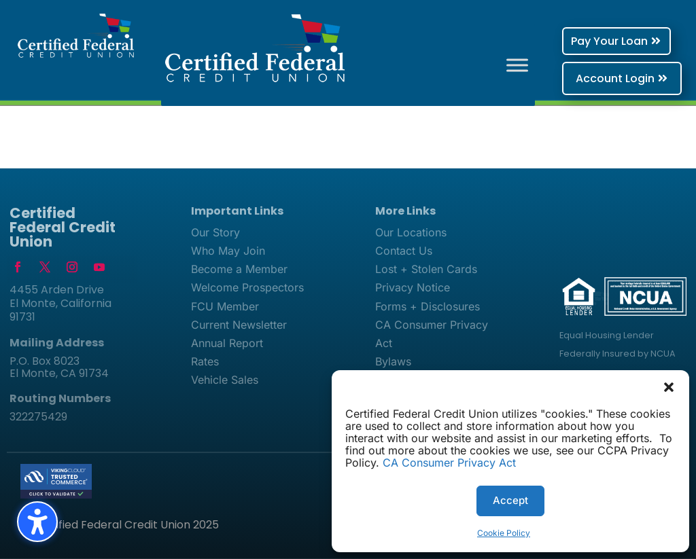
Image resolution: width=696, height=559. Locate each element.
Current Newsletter (239, 324)
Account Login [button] (615, 78)
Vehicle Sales (224, 379)
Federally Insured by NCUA (617, 353)
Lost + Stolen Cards (426, 269)
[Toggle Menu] (517, 64)
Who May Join (228, 250)
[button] (669, 387)
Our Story (215, 232)
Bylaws (393, 361)
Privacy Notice (412, 287)
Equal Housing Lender (606, 335)
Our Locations (411, 232)
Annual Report (227, 343)
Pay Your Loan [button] (609, 41)
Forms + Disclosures (427, 306)
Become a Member (239, 269)
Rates (205, 361)
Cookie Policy (503, 533)
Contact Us (403, 250)
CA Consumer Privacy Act (449, 462)
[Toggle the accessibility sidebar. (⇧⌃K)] (37, 521)
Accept (510, 500)
